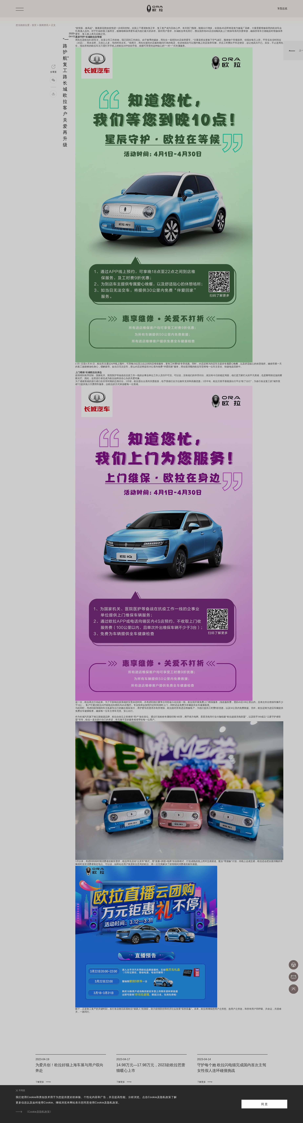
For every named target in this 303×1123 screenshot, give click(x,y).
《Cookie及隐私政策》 (39, 1111)
